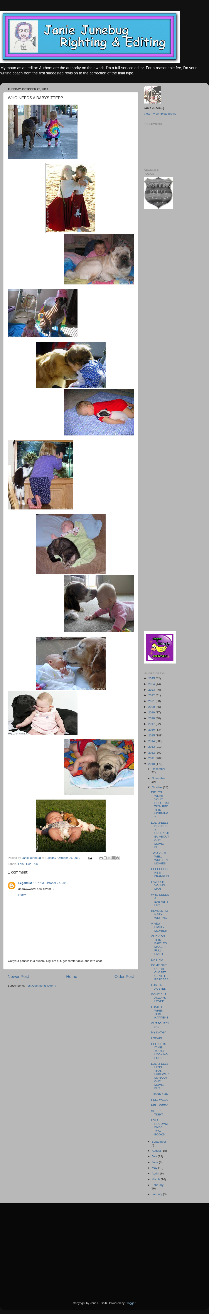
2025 (152, 678)
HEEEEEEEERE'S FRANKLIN (160, 872)
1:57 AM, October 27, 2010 (50, 883)
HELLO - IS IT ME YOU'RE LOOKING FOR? (159, 1051)
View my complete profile (160, 113)
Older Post (124, 976)
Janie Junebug (32, 857)
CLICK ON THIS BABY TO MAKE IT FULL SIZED (159, 945)
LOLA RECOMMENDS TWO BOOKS (159, 1127)
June (155, 1162)
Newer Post (18, 976)
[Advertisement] (157, 282)
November (158, 778)
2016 (152, 729)
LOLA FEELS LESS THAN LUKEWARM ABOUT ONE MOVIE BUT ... (160, 1076)
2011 (152, 758)
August (157, 1150)
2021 (152, 701)
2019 (152, 712)
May (155, 1167)
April (155, 1173)
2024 (152, 684)
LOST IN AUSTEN (158, 986)
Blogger (130, 1303)
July (155, 1156)
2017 (152, 724)
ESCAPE (157, 1038)
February (157, 1185)
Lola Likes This (28, 864)
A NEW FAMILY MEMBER (159, 927)
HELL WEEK (159, 1099)
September (159, 1141)
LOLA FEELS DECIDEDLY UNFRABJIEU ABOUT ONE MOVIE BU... (160, 835)
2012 (152, 752)
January (157, 1194)
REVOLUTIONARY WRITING (159, 914)
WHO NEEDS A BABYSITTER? (160, 900)
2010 (152, 763)
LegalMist (25, 883)
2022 (152, 695)
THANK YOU (159, 1094)
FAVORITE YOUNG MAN (158, 885)
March (156, 1179)
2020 (152, 706)
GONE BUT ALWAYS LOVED (158, 998)
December (158, 768)
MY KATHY (158, 1032)
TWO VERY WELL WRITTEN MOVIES (159, 858)
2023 (152, 689)
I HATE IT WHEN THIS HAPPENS (160, 1012)
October (157, 787)
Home (71, 976)
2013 (152, 746)
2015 (152, 735)
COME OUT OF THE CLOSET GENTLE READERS (160, 972)
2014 (152, 741)
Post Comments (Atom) (41, 985)
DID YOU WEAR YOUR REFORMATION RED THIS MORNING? (160, 804)
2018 (152, 718)
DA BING (157, 959)
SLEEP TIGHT (157, 1112)
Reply (22, 894)
